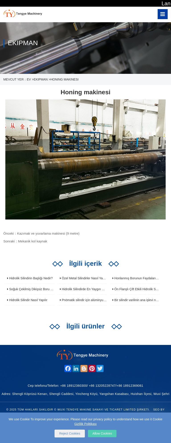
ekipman (41, 79)
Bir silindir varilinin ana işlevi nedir (136, 300)
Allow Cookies (102, 433)
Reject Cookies (69, 433)
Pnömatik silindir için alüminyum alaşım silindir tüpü (96, 300)
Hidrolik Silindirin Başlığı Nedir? (30, 278)
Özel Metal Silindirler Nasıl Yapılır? (85, 278)
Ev (29, 79)
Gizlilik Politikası (85, 424)
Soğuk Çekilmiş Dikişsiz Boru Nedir (32, 289)
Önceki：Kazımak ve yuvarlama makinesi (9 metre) (41, 233)
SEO (156, 409)
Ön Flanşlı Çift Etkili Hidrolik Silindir (137, 289)
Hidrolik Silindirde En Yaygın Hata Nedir (88, 289)
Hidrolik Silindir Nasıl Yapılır (27, 300)
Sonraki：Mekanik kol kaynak (25, 241)
